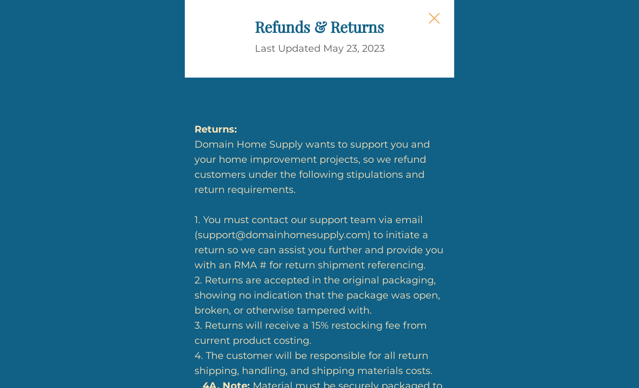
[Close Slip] (543, 30)
